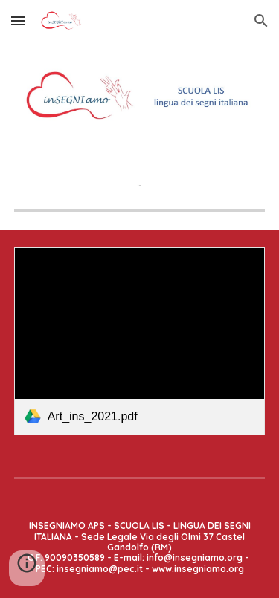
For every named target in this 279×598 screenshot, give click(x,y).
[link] (140, 341)
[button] (18, 20)
